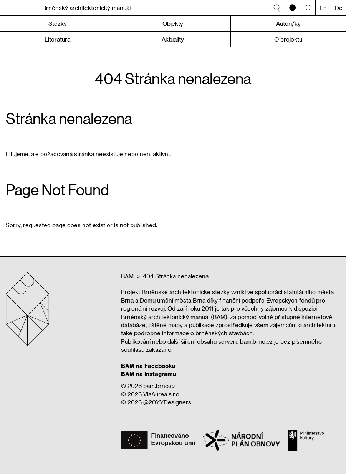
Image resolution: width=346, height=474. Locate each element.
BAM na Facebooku (148, 365)
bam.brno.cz (159, 385)
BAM (127, 276)
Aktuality (173, 39)
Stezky (57, 23)
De (339, 7)
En (323, 7)
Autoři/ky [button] (288, 23)
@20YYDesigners (167, 402)
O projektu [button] (288, 39)
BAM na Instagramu (148, 373)
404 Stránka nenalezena (176, 276)
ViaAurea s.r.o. (161, 394)
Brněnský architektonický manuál (86, 7)
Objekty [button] (172, 23)
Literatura (57, 39)
